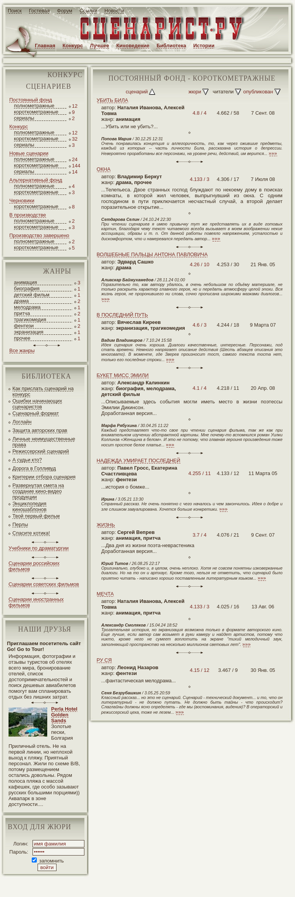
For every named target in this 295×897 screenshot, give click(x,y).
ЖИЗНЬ (106, 525)
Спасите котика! (31, 533)
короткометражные (36, 112)
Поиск (15, 11)
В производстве (27, 215)
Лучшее (99, 45)
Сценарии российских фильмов (34, 566)
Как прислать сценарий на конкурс (43, 391)
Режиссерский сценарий (40, 451)
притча (22, 313)
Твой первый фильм (36, 516)
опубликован (258, 92)
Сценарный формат (35, 413)
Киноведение (132, 45)
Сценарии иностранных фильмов (36, 602)
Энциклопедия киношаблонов (29, 506)
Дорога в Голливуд (34, 468)
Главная (45, 45)
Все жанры (22, 350)
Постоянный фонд (30, 100)
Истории (203, 45)
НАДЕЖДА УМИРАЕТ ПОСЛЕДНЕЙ (138, 460)
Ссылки (88, 11)
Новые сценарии (28, 153)
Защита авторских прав (39, 430)
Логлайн (21, 422)
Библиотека (171, 45)
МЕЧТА (105, 594)
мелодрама (27, 307)
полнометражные (34, 105)
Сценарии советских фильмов (44, 584)
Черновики (21, 200)
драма (21, 301)
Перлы (20, 524)
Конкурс (73, 45)
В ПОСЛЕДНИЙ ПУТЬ (122, 315)
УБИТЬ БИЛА (112, 100)
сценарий (137, 92)
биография (26, 288)
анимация (25, 282)
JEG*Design (183, 885)
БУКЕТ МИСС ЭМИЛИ (123, 375)
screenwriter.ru (129, 885)
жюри (195, 92)
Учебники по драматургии (39, 548)
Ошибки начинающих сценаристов (37, 404)
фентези (24, 326)
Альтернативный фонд (35, 180)
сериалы (24, 118)
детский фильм (32, 295)
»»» (273, 153)
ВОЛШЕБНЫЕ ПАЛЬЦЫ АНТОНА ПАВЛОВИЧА (152, 254)
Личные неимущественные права (43, 442)
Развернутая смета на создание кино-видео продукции (38, 491)
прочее (22, 338)
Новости (114, 11)
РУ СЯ (104, 660)
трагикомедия (30, 319)
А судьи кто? (27, 460)
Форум (64, 11)
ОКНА (104, 169)
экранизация (28, 332)
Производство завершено (39, 235)
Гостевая (39, 11)
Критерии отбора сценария (43, 477)
